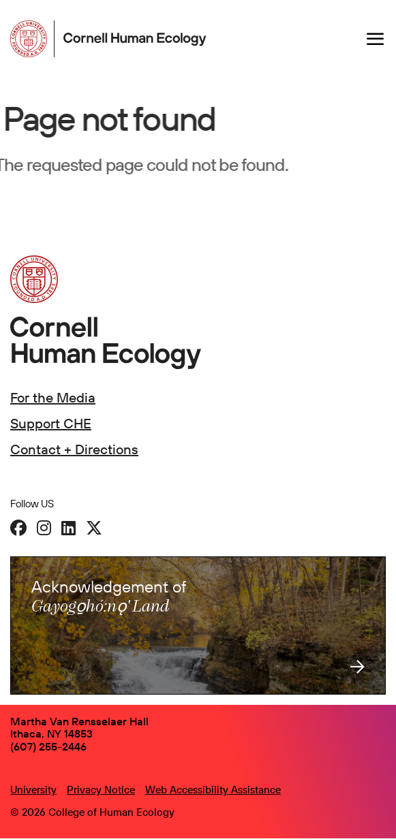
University (33, 789)
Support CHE (50, 423)
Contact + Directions (74, 449)
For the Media (52, 397)
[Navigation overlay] (375, 39)
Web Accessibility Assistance (213, 789)
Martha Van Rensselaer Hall (79, 721)
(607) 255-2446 (48, 746)
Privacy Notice (101, 789)
